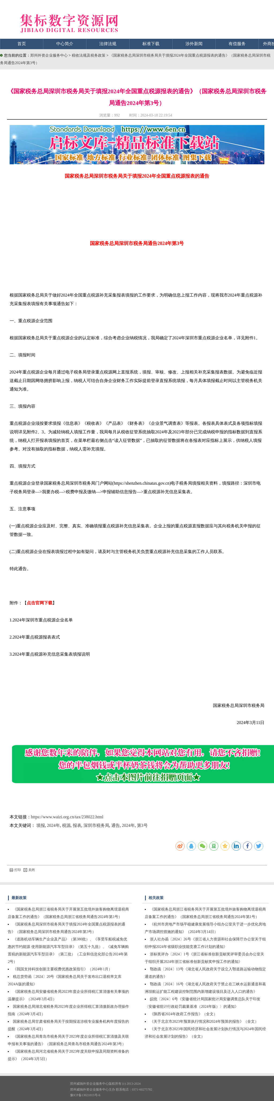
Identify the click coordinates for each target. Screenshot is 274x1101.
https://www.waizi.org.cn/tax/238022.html (67, 817)
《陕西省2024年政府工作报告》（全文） (183, 1014)
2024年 (53, 825)
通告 (115, 825)
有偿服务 (237, 43)
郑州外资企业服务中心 (49, 55)
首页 (21, 43)
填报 (40, 825)
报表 (77, 825)
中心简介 (64, 43)
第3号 (142, 825)
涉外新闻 (194, 43)
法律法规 (107, 43)
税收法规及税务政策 (89, 55)
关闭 (29, 870)
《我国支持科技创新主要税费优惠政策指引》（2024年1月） (62, 969)
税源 (66, 825)
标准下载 (150, 43)
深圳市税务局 (96, 825)
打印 (15, 870)
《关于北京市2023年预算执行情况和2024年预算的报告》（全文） (204, 1022)
